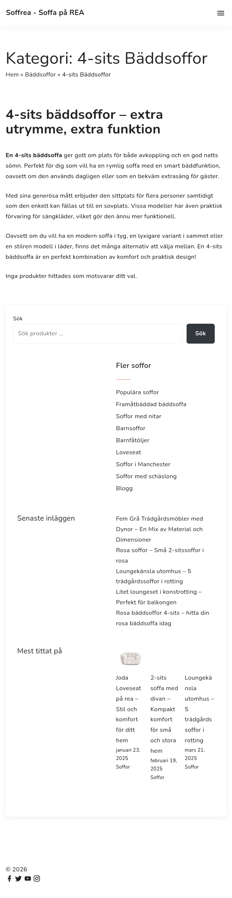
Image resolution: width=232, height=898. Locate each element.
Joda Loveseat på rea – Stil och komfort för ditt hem (128, 709)
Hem (12, 75)
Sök (18, 318)
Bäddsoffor (40, 75)
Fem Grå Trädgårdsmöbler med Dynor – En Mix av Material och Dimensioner (159, 529)
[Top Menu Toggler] (220, 13)
